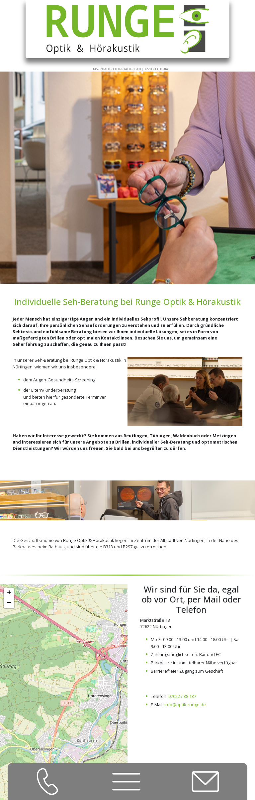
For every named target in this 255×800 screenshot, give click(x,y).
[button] (9, 593)
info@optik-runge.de (185, 705)
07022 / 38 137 (182, 696)
